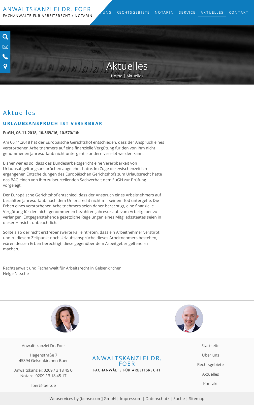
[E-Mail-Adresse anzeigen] (5, 48)
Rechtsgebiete (133, 12)
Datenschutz (157, 398)
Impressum (130, 398)
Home (116, 76)
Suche (179, 398)
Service (187, 12)
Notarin (164, 12)
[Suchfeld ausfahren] (5, 38)
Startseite (210, 345)
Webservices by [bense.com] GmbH (83, 398)
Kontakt (239, 12)
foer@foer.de (43, 385)
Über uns (101, 12)
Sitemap (196, 398)
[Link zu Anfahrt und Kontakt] (5, 68)
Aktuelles (212, 12)
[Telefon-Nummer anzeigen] (5, 58)
